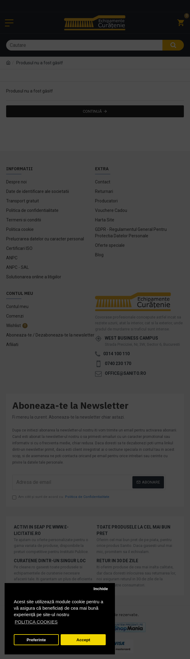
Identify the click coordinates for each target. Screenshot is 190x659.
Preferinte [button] (36, 640)
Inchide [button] (100, 588)
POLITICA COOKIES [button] (36, 621)
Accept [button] (83, 640)
